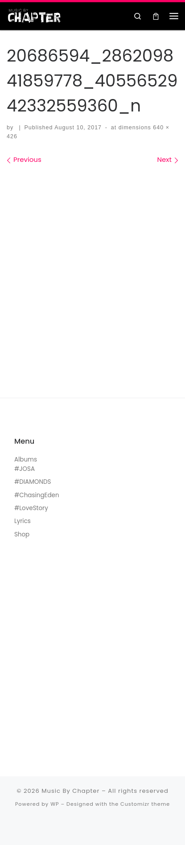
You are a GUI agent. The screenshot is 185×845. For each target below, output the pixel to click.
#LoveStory (31, 508)
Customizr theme (145, 804)
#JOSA (24, 469)
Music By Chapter (70, 791)
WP (54, 804)
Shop (21, 534)
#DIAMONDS (32, 482)
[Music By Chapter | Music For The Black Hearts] (34, 15)
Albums (25, 459)
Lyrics (22, 521)
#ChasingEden (36, 495)
